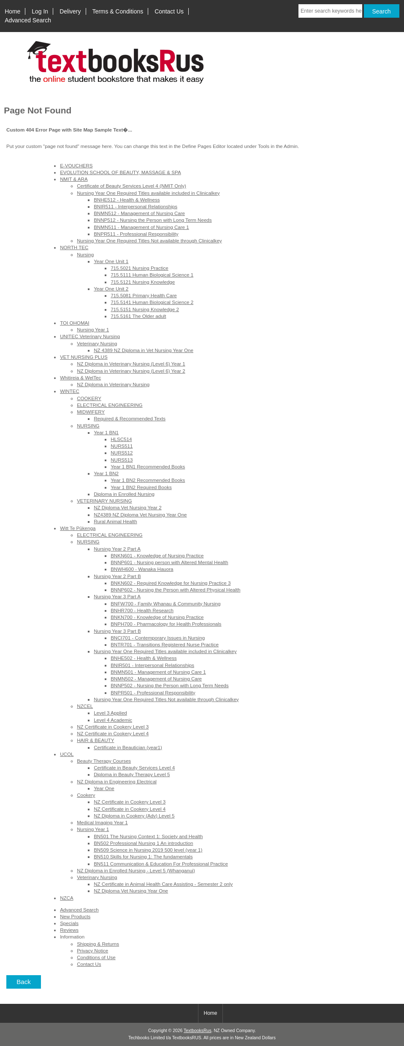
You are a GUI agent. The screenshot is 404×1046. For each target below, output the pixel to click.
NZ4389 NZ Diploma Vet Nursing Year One (140, 514)
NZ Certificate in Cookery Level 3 (113, 726)
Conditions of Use (96, 957)
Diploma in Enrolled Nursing (124, 494)
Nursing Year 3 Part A (117, 596)
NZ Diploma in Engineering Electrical (117, 781)
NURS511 (122, 446)
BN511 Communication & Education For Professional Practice (161, 863)
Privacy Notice (92, 950)
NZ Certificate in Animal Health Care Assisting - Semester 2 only (163, 884)
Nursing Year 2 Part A (117, 548)
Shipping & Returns (98, 944)
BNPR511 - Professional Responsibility (136, 234)
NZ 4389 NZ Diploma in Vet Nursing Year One (143, 350)
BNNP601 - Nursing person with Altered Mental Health (169, 562)
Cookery (86, 795)
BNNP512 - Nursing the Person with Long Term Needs (152, 220)
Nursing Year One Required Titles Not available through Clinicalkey (149, 240)
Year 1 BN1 (106, 432)
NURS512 (122, 452)
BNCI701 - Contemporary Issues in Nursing (158, 637)
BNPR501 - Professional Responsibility (153, 692)
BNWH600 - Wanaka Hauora (142, 569)
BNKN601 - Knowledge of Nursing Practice (157, 555)
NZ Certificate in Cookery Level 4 (113, 733)
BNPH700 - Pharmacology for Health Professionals (166, 624)
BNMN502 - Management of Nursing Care (156, 678)
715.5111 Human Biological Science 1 (152, 274)
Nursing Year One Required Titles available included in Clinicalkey (148, 193)
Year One (104, 788)
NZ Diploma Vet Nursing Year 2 (127, 507)
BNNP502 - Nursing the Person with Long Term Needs (169, 685)
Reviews (69, 930)
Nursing (85, 254)
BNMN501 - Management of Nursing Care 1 (158, 672)
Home (12, 11)
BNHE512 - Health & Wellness (127, 199)
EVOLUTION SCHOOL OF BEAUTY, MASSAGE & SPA (120, 172)
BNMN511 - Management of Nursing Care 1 (141, 227)
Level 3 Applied (110, 712)
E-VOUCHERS (76, 165)
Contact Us (169, 11)
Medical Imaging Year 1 (102, 822)
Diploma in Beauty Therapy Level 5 (132, 774)
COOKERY (89, 398)
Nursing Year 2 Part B (117, 576)
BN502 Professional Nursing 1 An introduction (143, 843)
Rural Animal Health (115, 521)
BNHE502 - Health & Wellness (143, 658)
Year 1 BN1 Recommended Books (148, 466)
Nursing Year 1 (93, 329)
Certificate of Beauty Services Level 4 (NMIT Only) (131, 185)
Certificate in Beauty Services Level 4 (134, 767)
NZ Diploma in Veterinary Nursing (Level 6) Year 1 (131, 363)
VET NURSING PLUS (84, 357)
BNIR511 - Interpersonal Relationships (135, 206)
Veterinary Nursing (97, 343)
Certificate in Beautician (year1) (128, 747)
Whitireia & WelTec (80, 377)
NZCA (66, 898)
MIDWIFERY (91, 411)
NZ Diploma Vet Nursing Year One (131, 890)
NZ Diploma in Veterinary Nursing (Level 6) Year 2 (131, 371)
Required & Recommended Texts (129, 418)
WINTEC (69, 391)
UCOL (66, 754)
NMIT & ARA (74, 179)
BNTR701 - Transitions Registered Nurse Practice (165, 644)
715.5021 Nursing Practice (139, 268)
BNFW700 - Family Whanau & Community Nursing (165, 603)
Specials (69, 923)
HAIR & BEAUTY (95, 740)
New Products (75, 916)
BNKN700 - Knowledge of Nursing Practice (157, 617)
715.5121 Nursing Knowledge (143, 282)
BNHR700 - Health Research (142, 610)
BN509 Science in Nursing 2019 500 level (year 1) (148, 849)
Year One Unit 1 (111, 261)
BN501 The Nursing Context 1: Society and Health (148, 836)
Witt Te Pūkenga (77, 528)
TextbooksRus (197, 1030)
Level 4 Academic (113, 720)
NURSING (88, 425)
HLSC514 (121, 439)
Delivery (70, 11)
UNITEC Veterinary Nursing (90, 336)
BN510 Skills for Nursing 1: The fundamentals (143, 856)
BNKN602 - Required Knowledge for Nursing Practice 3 (170, 583)
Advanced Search (28, 20)
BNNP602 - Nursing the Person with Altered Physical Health (175, 589)
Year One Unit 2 (111, 288)
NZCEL (85, 706)
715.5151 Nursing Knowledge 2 (145, 309)
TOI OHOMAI (74, 322)
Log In (40, 11)
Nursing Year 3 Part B (117, 631)
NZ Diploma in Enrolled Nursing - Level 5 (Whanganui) (136, 870)
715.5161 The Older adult (138, 316)
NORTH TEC (74, 247)
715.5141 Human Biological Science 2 (152, 302)
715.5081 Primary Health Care (144, 295)
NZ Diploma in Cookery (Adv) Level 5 (134, 815)
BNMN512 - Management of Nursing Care (139, 213)
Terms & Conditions (118, 11)
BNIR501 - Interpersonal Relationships (152, 665)
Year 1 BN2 (106, 473)
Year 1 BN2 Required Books (141, 487)
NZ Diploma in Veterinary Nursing (113, 384)
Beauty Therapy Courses (104, 761)
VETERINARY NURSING (104, 500)
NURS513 (122, 459)
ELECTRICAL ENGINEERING (109, 405)
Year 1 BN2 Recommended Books (148, 480)
